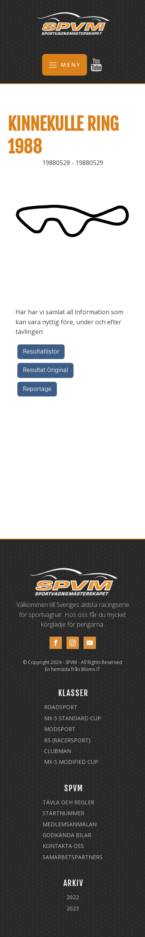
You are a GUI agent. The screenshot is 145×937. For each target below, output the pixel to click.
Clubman (57, 751)
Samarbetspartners (72, 857)
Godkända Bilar (67, 835)
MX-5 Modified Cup (71, 761)
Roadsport (60, 707)
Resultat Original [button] (45, 370)
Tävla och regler (68, 802)
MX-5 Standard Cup (72, 718)
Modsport (59, 729)
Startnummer (63, 813)
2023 (73, 908)
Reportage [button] (37, 389)
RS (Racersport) (67, 740)
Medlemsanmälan (70, 824)
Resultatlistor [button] (41, 351)
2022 (73, 897)
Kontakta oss (63, 845)
